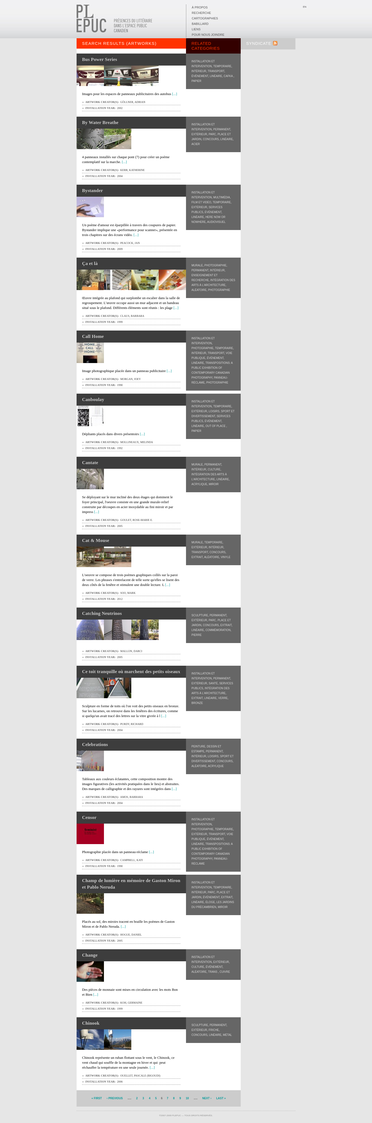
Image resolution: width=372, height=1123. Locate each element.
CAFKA (229, 76)
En (304, 6)
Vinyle (226, 557)
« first (97, 1098)
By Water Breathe (100, 122)
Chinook (91, 1023)
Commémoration (217, 630)
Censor (89, 817)
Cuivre (225, 971)
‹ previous (115, 1098)
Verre (223, 698)
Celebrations (95, 744)
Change (90, 955)
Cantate (90, 462)
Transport (216, 71)
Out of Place (215, 426)
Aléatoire (199, 289)
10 (187, 1098)
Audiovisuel (216, 221)
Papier (196, 80)
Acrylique (199, 484)
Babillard (200, 23)
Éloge (210, 902)
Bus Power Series (99, 59)
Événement (199, 76)
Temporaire (222, 66)
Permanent (221, 129)
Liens (196, 29)
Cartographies (205, 18)
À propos (200, 7)
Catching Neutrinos (102, 613)
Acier (195, 144)
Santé (213, 683)
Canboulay (93, 399)
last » (221, 1098)
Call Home (93, 336)
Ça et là (90, 263)
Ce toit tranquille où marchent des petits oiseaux (131, 671)
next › (206, 1098)
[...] (174, 94)
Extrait (197, 557)
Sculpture (199, 615)
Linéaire (216, 76)
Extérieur (199, 134)
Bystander (92, 190)
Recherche (201, 12)
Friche (214, 1029)
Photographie (215, 265)
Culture (214, 469)
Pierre (196, 634)
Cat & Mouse (95, 540)
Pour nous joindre (208, 34)
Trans (213, 971)
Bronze (197, 703)
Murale (197, 265)
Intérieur (198, 71)
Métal (227, 1034)
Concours (211, 139)
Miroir (214, 484)
